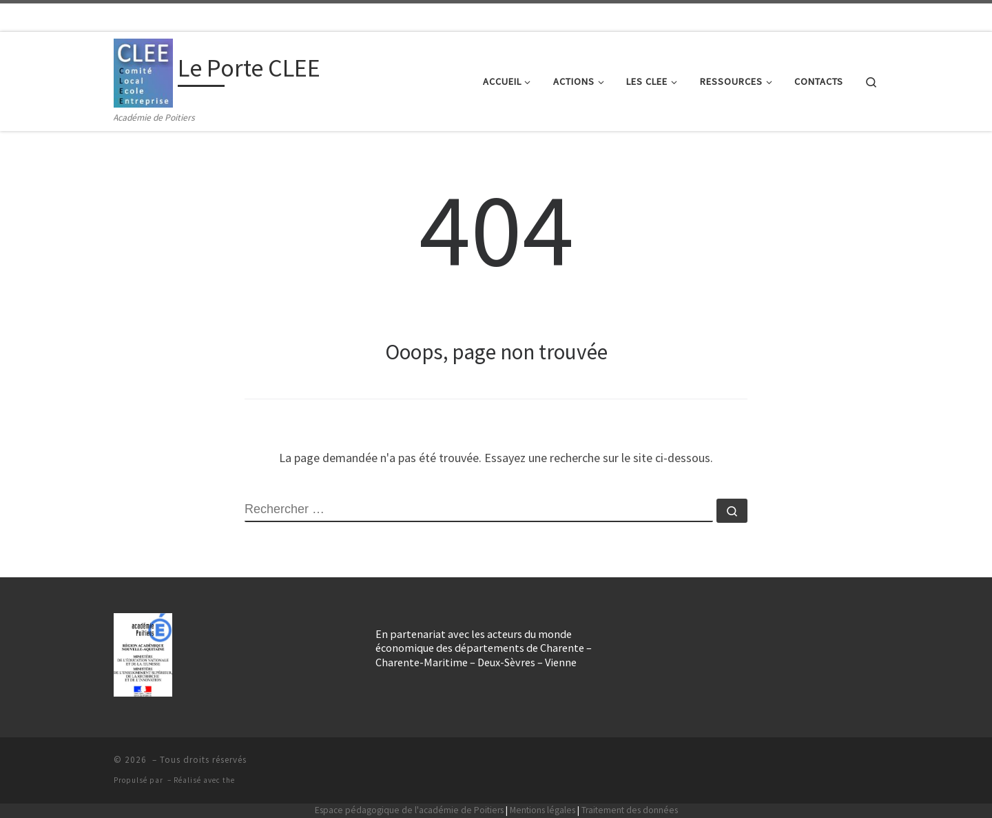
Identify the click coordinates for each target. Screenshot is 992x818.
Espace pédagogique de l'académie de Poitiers (409, 810)
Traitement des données (629, 810)
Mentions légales (542, 810)
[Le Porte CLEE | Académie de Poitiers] (143, 70)
